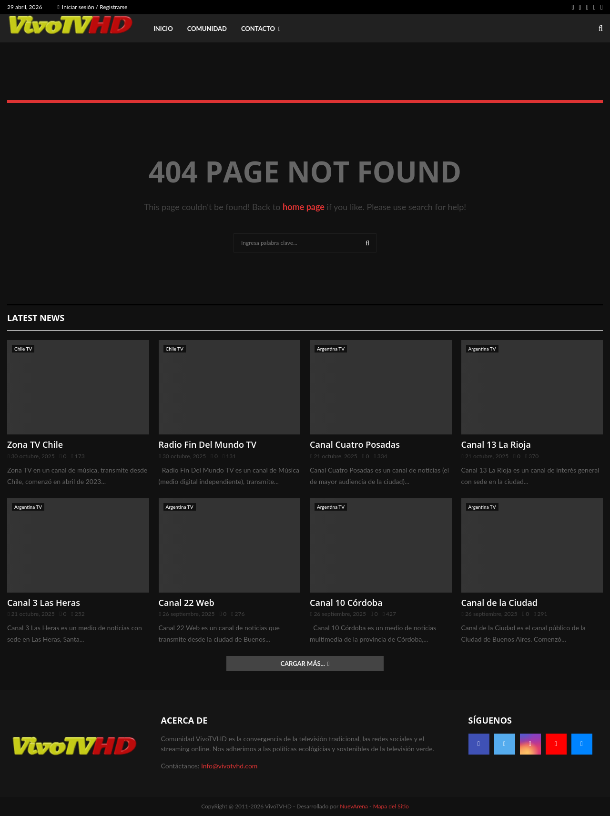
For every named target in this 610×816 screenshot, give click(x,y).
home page (304, 206)
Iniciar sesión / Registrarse (92, 6)
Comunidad (207, 28)
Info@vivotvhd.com (229, 766)
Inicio (163, 28)
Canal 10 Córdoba (346, 602)
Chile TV (23, 349)
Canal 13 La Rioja (496, 444)
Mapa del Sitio (391, 806)
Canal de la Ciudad (499, 602)
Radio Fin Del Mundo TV (208, 444)
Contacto (258, 28)
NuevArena (354, 806)
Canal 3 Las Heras (43, 602)
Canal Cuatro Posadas (355, 444)
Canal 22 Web (186, 602)
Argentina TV (331, 349)
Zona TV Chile (35, 444)
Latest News (35, 317)
